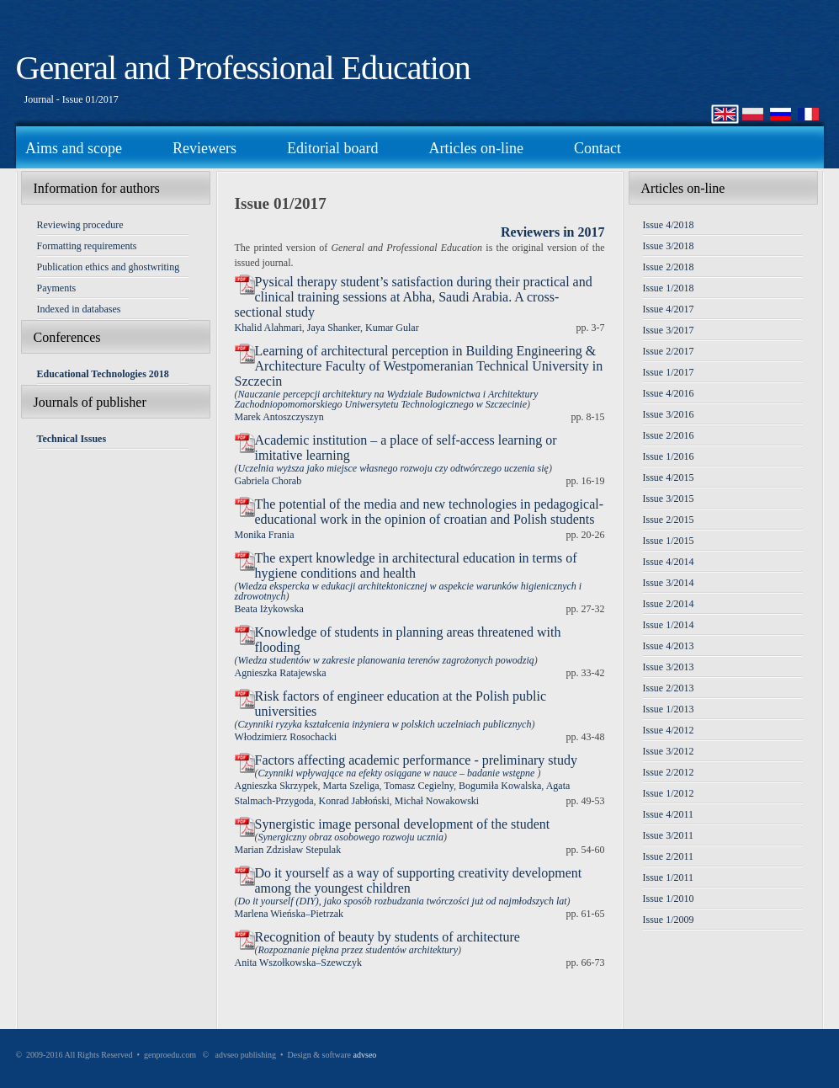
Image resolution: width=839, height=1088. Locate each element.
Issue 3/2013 (668, 667)
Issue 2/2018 (668, 267)
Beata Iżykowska (269, 609)
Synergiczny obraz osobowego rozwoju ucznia (350, 837)
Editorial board (332, 148)
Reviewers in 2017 (553, 232)
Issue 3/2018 (668, 246)
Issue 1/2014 (668, 625)
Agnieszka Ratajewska (281, 673)
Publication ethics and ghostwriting (108, 267)
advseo (365, 1054)
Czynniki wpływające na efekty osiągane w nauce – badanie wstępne (398, 773)
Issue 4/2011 (668, 814)
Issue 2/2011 (668, 856)
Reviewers (204, 148)
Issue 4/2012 (668, 730)
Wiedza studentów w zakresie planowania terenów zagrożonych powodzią (386, 660)
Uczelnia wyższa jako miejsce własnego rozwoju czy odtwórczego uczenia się (393, 468)
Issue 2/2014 (668, 604)
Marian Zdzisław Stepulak (288, 850)
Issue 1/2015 (668, 541)
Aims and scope (73, 148)
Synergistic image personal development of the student (402, 824)
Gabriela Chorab (268, 481)
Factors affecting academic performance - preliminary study (416, 760)
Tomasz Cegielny (419, 786)
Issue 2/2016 (668, 435)
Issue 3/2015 (668, 498)
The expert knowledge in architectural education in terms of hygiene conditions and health (416, 565)
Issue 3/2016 (668, 414)
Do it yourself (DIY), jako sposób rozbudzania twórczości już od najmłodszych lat (402, 901)
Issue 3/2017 (668, 330)
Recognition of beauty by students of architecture (387, 937)
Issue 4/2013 (668, 646)
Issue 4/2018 (668, 225)
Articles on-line (475, 148)
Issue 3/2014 (668, 583)
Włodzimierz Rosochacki (286, 737)
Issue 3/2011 (668, 835)
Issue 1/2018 (668, 288)
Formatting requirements (87, 246)
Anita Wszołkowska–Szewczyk (298, 962)
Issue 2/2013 (668, 688)
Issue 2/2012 (668, 772)
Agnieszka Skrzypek (276, 786)
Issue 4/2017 (668, 309)
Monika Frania (265, 535)
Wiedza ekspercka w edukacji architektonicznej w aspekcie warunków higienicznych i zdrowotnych (408, 591)
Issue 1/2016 (668, 456)
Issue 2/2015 (668, 519)
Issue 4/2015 (668, 477)
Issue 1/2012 (668, 793)
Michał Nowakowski (437, 801)
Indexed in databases (79, 309)
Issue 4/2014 (668, 562)
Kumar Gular (392, 327)
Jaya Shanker (333, 327)
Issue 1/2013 (668, 709)
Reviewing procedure (80, 225)
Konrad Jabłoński (353, 801)
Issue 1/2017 (668, 372)
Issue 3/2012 (668, 751)
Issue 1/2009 (668, 919)
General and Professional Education (243, 68)
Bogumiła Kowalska (500, 786)
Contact (597, 148)
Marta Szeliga (350, 786)
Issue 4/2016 (668, 393)
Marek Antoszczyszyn (279, 417)
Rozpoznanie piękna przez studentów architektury (358, 950)
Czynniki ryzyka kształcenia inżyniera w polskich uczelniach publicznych (385, 724)
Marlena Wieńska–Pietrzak (289, 914)
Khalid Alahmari (268, 327)
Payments (57, 288)
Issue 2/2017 (668, 351)
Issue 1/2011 (668, 877)
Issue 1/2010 (668, 898)
